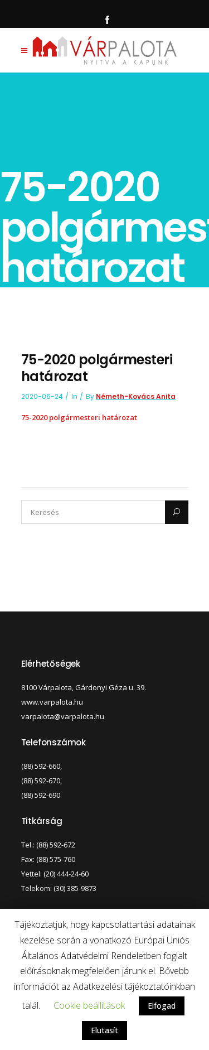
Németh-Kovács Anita (136, 396)
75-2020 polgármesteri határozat (79, 417)
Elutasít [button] (104, 1030)
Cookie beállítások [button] (89, 1005)
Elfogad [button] (162, 1005)
